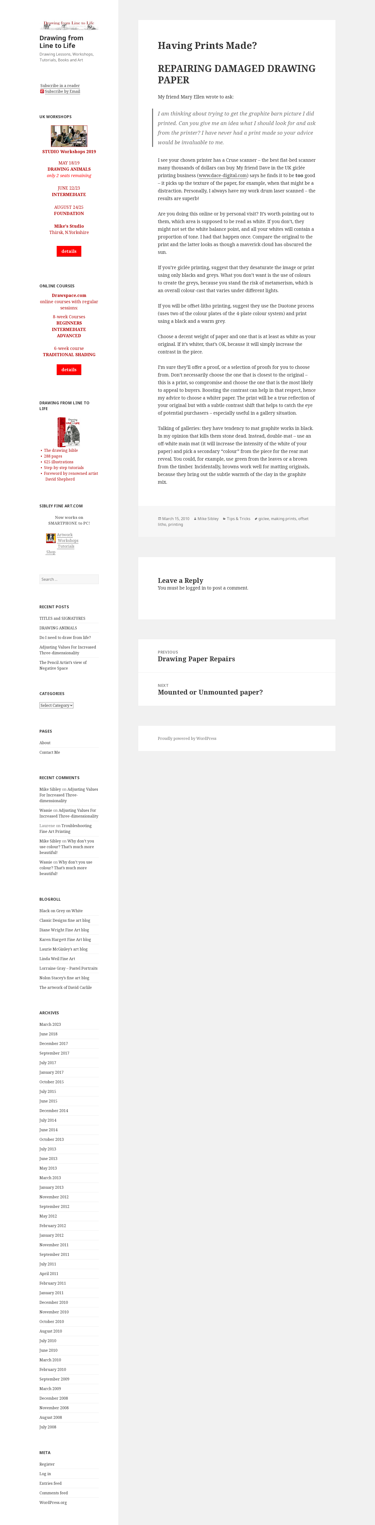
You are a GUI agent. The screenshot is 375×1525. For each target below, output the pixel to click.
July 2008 (47, 1427)
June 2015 (48, 1101)
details (69, 251)
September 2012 (54, 1206)
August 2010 (50, 1331)
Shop (50, 552)
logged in (196, 588)
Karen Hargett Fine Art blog (65, 939)
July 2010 (47, 1340)
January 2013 (51, 1187)
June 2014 (48, 1129)
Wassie (45, 810)
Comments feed (53, 1493)
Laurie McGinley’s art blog (63, 949)
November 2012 (54, 1197)
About (44, 742)
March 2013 (50, 1177)
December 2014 (53, 1110)
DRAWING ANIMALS (58, 628)
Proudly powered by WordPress (187, 738)
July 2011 (47, 1264)
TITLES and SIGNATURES (62, 618)
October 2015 (51, 1081)
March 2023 (50, 1024)
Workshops (67, 540)
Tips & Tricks (238, 518)
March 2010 (50, 1360)
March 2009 (50, 1388)
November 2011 (54, 1244)
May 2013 (48, 1168)
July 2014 (47, 1120)
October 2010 (51, 1321)
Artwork (65, 534)
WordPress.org (53, 1502)
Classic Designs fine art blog (64, 920)
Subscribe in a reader (60, 85)
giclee (264, 518)
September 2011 (54, 1254)
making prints (283, 518)
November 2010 (54, 1312)
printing (175, 524)
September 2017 (54, 1053)
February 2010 (52, 1369)
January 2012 (51, 1235)
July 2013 (47, 1149)
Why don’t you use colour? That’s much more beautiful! (66, 846)
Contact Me (49, 752)
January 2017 (51, 1072)
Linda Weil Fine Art (57, 958)
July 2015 (47, 1091)
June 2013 (48, 1158)
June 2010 (48, 1350)
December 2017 (53, 1043)
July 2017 (47, 1062)
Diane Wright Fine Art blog (64, 930)
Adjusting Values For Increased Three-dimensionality (68, 795)
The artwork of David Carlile (65, 987)
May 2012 (48, 1216)
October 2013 (51, 1139)
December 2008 (53, 1398)
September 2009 (54, 1379)
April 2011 (48, 1273)
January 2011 (51, 1292)
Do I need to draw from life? (65, 637)
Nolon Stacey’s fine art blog (64, 977)
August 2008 (50, 1417)
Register (47, 1464)
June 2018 (48, 1034)
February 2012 (52, 1225)
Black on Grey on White (61, 910)
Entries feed (50, 1483)
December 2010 (53, 1302)
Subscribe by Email (62, 91)
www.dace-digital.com (223, 175)
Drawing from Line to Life (61, 41)
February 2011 (52, 1283)
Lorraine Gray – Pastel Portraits (68, 968)
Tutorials (65, 546)
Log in (45, 1473)
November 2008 (54, 1407)
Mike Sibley (50, 789)
